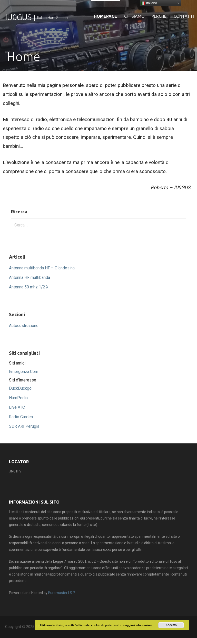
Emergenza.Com (23, 371)
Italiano (149, 3)
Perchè (159, 16)
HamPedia (18, 397)
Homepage (105, 16)
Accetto (171, 625)
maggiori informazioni (137, 625)
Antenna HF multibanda (29, 277)
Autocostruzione (23, 325)
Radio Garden (21, 416)
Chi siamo (134, 16)
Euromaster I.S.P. (61, 593)
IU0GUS (18, 17)
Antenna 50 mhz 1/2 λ (28, 287)
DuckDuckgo (20, 388)
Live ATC (17, 407)
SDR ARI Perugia (24, 426)
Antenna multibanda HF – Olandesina (42, 268)
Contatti (184, 16)
